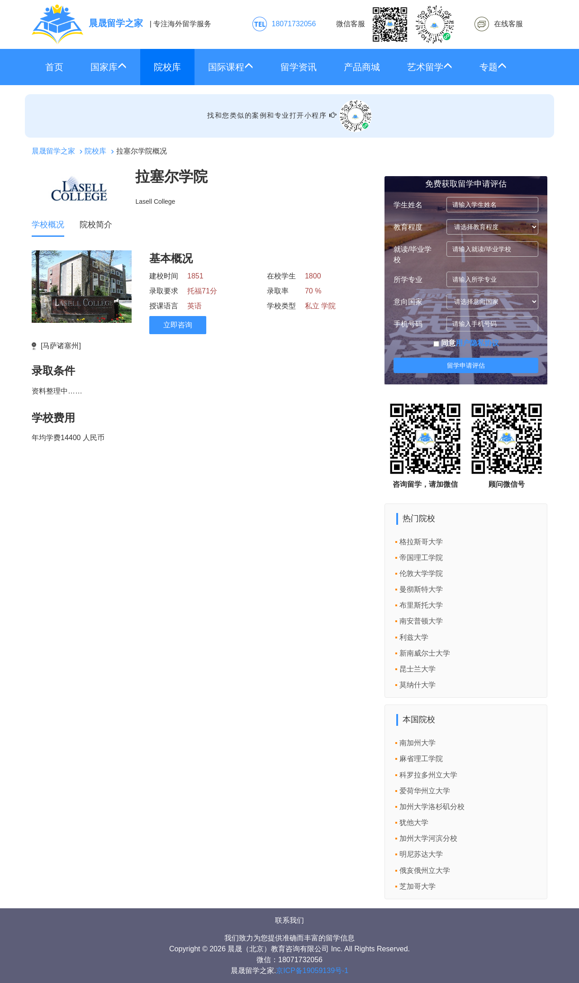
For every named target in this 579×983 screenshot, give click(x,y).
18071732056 (294, 24)
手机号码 (408, 324)
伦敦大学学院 (421, 573)
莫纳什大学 (417, 685)
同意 (466, 343)
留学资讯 (298, 67)
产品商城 (362, 67)
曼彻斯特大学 (421, 589)
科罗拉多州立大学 (428, 775)
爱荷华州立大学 (424, 791)
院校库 (167, 67)
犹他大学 (413, 822)
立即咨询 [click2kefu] (177, 325)
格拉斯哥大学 (421, 542)
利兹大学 (413, 637)
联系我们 (289, 920)
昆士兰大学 (417, 669)
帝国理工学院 (421, 557)
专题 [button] (493, 67)
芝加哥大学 (417, 886)
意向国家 (408, 302)
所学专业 (408, 279)
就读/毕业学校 (413, 254)
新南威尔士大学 (424, 653)
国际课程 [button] (230, 67)
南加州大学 (417, 743)
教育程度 (408, 227)
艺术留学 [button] (429, 67)
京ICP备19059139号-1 (312, 970)
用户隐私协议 (477, 343)
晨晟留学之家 (53, 151)
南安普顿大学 (421, 621)
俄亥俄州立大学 (424, 870)
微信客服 (395, 24)
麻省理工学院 (421, 758)
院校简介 (96, 224)
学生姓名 (408, 205)
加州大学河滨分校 (428, 838)
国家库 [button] (108, 67)
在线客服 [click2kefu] (508, 24)
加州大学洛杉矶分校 (432, 806)
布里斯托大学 (421, 605)
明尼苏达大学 (421, 854)
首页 (54, 67)
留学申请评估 (466, 365)
